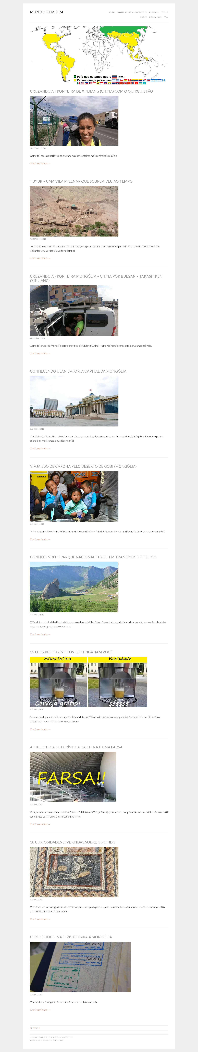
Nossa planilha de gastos (132, 12)
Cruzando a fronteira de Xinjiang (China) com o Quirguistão (91, 91)
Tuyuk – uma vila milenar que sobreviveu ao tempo (81, 181)
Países (112, 12)
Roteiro (153, 12)
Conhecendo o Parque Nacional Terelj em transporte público (93, 557)
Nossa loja (155, 17)
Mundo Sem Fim (46, 12)
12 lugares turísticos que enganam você (71, 652)
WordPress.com (55, 1040)
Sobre (143, 17)
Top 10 (164, 12)
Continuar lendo (40, 163)
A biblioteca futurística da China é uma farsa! (77, 747)
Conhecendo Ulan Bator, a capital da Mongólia (78, 371)
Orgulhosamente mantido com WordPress (51, 1038)
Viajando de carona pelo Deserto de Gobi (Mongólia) (83, 466)
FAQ (166, 17)
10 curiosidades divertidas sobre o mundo (73, 842)
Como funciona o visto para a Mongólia (71, 937)
